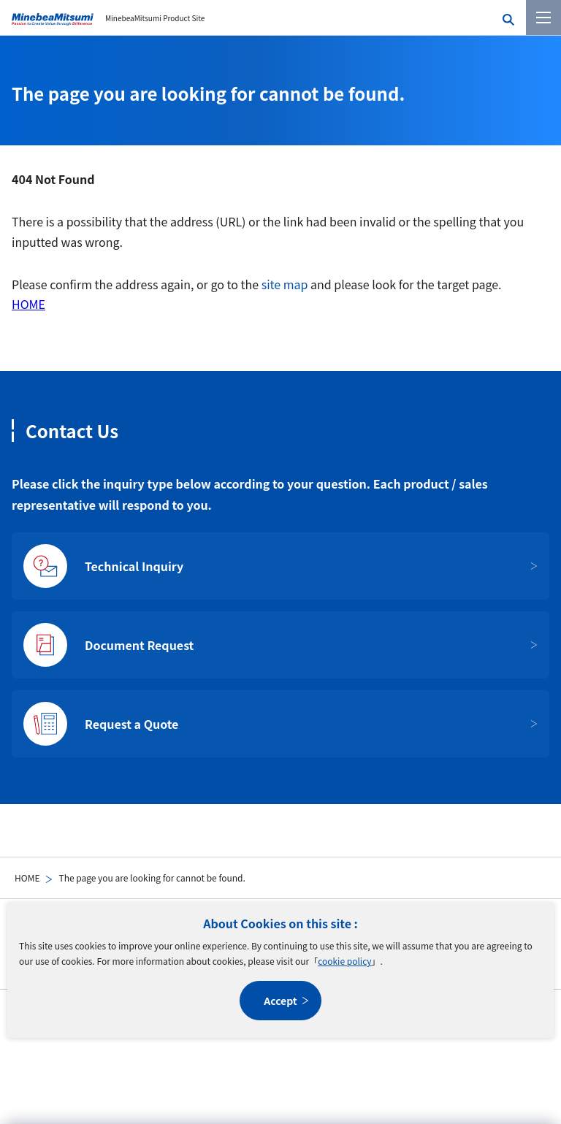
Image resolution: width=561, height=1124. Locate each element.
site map (285, 284)
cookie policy (344, 961)
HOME (27, 877)
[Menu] (543, 17)
